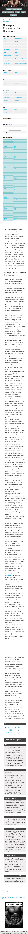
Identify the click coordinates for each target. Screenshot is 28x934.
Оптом (23, 12)
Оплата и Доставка (8, 12)
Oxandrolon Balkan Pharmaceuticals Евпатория (13, 898)
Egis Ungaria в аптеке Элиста (11, 891)
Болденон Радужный (12, 734)
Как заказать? (17, 9)
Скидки (17, 12)
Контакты (14, 15)
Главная (8, 9)
